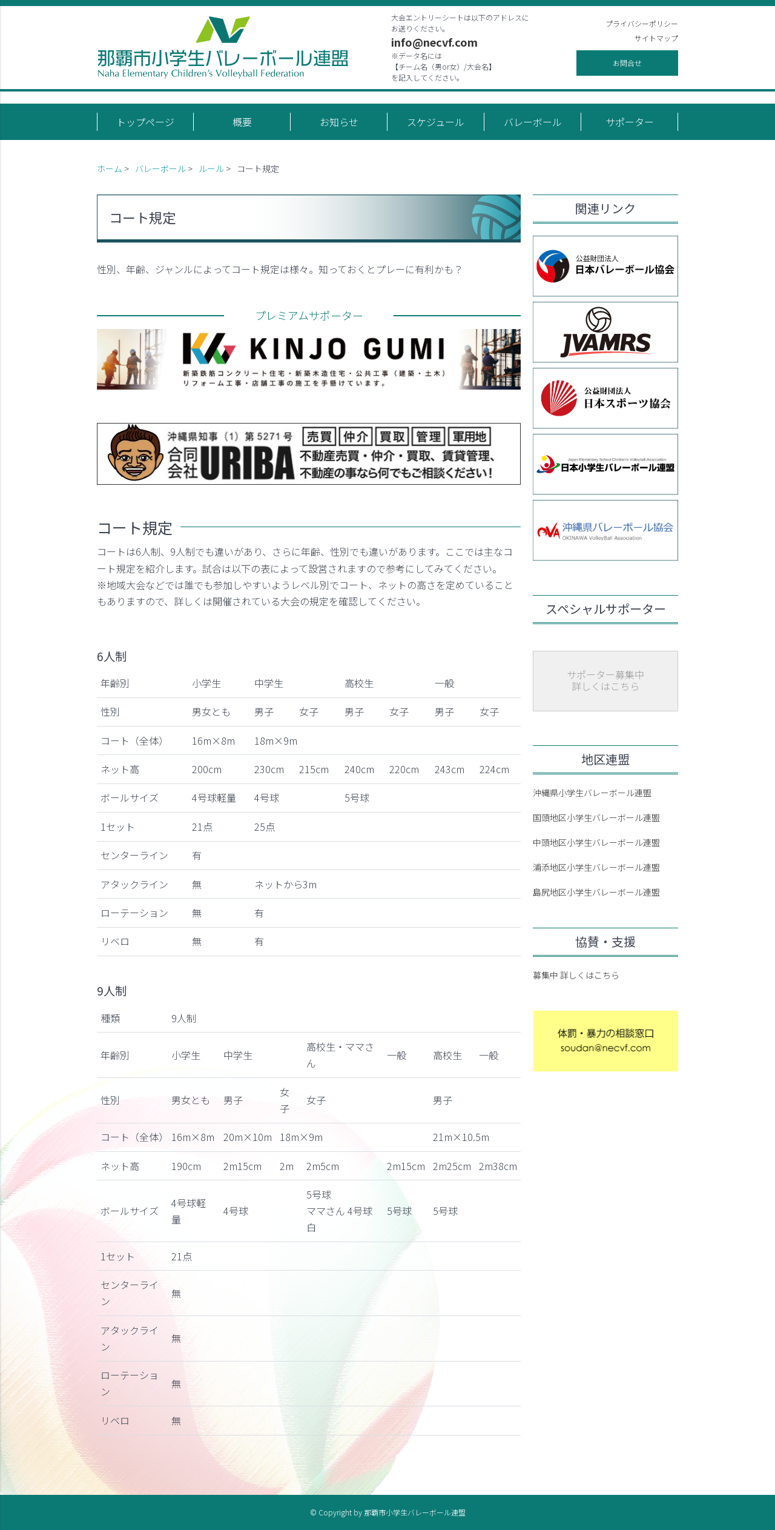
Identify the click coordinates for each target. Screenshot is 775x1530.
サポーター (629, 122)
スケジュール (435, 122)
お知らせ (339, 122)
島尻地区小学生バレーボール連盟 (596, 892)
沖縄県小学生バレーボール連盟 (592, 793)
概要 (242, 122)
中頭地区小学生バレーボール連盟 (596, 842)
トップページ (145, 122)
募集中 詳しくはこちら (576, 975)
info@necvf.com (434, 42)
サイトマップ (656, 38)
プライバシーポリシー (641, 23)
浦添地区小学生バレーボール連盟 (596, 867)
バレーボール (533, 122)
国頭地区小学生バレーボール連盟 (596, 817)
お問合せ (627, 63)
